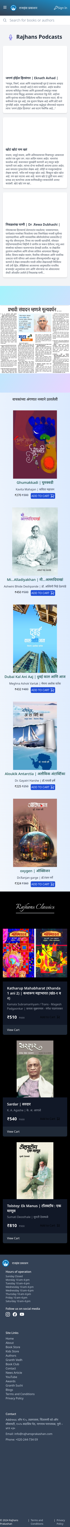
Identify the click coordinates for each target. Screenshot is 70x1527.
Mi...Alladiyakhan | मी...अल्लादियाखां (35, 579)
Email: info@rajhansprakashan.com (29, 1434)
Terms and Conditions (20, 1394)
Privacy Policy (15, 1398)
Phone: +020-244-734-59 (22, 1439)
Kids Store (12, 1351)
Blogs (9, 1390)
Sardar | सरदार (19, 1104)
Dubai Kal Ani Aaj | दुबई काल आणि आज (35, 676)
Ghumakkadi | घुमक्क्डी (35, 482)
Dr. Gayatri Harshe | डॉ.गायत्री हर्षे (35, 781)
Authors (11, 1356)
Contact (11, 1368)
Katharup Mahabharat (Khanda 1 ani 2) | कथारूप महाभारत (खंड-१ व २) (34, 993)
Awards (11, 1381)
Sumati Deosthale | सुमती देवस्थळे (27, 1217)
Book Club (12, 1364)
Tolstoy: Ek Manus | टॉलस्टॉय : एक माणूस (34, 1208)
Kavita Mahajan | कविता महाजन (35, 489)
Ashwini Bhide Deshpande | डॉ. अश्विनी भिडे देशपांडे (35, 586)
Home (10, 1338)
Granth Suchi (14, 1385)
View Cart (13, 1030)
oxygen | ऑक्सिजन (35, 870)
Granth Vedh (14, 1360)
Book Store (13, 1347)
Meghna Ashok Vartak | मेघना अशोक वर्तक (35, 683)
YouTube (11, 1377)
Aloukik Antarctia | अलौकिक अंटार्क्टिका (35, 773)
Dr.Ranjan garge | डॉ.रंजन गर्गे (35, 878)
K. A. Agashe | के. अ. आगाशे (24, 1110)
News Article (14, 1373)
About (10, 1343)
